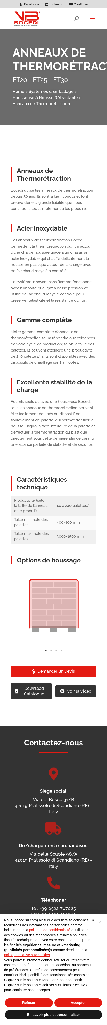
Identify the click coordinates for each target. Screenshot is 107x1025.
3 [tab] (56, 661)
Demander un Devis (56, 682)
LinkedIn (56, 4)
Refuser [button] (28, 1003)
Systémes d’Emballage (51, 91)
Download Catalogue (34, 702)
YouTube (78, 4)
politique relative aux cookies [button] (27, 955)
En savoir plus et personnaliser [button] (53, 1015)
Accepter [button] (78, 1003)
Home (19, 91)
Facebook (31, 4)
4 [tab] (61, 661)
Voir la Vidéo (79, 702)
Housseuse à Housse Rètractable (45, 97)
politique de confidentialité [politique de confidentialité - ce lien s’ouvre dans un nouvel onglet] (49, 930)
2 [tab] (51, 661)
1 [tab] (46, 661)
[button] (100, 922)
